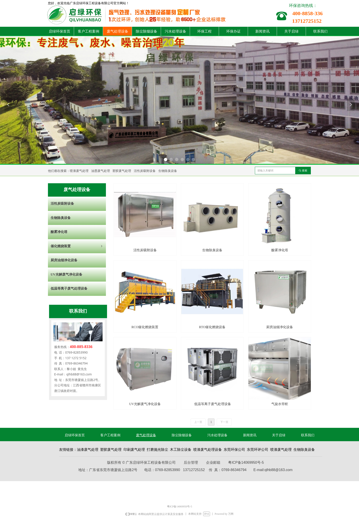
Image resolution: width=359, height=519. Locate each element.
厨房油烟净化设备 (64, 260)
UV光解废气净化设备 (66, 274)
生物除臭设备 (61, 218)
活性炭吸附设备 (62, 203)
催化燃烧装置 (77, 246)
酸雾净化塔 (59, 232)
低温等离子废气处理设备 (69, 288)
